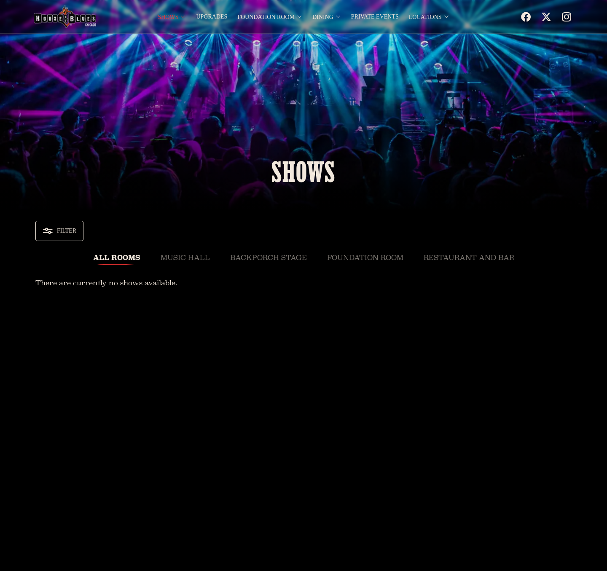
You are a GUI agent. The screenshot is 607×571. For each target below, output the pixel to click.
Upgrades (211, 17)
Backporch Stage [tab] (268, 258)
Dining (326, 16)
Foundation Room (269, 16)
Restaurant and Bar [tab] (469, 258)
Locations (429, 16)
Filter (59, 231)
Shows (172, 16)
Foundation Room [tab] (365, 258)
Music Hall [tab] (185, 258)
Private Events (375, 17)
